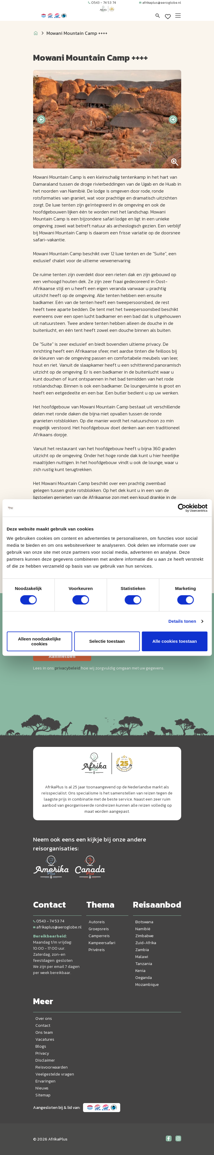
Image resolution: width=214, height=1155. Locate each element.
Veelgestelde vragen (54, 1074)
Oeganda (143, 978)
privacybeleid (67, 668)
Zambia (142, 950)
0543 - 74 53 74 (102, 2)
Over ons (43, 1018)
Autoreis (97, 922)
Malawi (141, 957)
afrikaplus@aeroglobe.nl (160, 2)
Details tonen (182, 621)
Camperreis (99, 936)
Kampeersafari (102, 943)
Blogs (40, 1046)
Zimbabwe (144, 936)
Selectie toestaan (107, 641)
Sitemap (43, 1095)
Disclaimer (45, 1060)
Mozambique (147, 985)
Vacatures (44, 1039)
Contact (42, 1025)
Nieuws (41, 1088)
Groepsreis (99, 929)
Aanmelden (61, 656)
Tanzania (143, 964)
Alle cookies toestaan (174, 641)
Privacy (42, 1053)
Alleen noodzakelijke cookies (39, 641)
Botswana (144, 922)
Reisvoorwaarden (51, 1067)
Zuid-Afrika (145, 943)
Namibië (142, 929)
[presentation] (41, 119)
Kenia (140, 971)
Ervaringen (45, 1081)
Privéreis (97, 950)
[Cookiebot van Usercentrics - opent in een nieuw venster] (182, 508)
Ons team (44, 1032)
